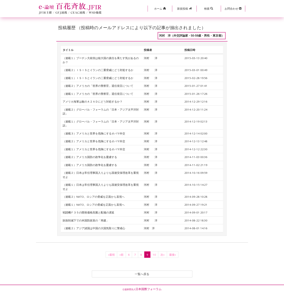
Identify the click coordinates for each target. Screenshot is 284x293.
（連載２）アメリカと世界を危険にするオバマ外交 (94, 141)
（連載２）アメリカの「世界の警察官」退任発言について (98, 86)
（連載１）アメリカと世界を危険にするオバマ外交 (94, 149)
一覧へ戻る (142, 274)
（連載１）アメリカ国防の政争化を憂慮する (90, 165)
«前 (121, 254)
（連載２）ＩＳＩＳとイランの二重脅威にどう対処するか (98, 70)
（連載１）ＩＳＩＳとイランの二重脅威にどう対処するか (98, 78)
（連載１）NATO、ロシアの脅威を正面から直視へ (94, 204)
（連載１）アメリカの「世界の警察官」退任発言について (98, 93)
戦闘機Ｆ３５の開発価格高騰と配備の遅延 (88, 212)
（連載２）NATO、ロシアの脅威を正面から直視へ (94, 196)
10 (154, 254)
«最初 (111, 254)
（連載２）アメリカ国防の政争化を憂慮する (90, 157)
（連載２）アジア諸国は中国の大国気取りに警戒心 (94, 228)
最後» (172, 254)
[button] (160, 8)
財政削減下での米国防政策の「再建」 (86, 220)
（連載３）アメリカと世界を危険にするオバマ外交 (94, 133)
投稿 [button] (184, 8)
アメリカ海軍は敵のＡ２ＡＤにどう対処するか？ (92, 101)
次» (162, 254)
